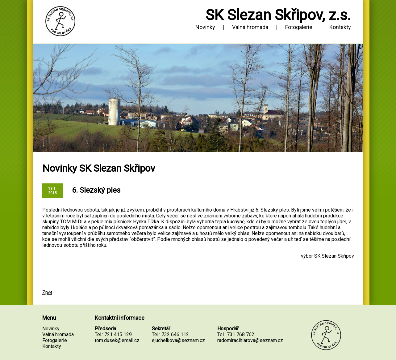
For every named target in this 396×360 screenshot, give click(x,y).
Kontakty (340, 27)
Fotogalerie (298, 27)
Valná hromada (250, 27)
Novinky (205, 27)
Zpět (47, 292)
